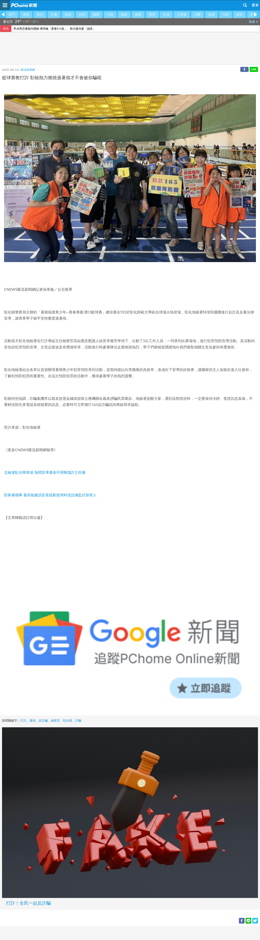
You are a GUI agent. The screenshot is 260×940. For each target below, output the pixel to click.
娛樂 (138, 14)
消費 (197, 14)
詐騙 (78, 720)
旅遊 (211, 14)
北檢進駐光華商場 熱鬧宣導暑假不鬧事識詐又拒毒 (45, 473)
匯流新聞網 (28, 70)
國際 (96, 14)
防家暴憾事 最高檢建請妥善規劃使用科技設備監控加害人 (50, 495)
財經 (68, 14)
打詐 (23, 720)
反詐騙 (43, 720)
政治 (40, 14)
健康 (124, 14)
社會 (54, 14)
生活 (166, 14)
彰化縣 (67, 720)
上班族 (182, 14)
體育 (152, 14)
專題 (26, 14)
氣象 (253, 21)
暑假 (32, 720)
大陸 (110, 14)
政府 (239, 14)
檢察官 (55, 720)
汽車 (225, 14)
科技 (82, 14)
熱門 (12, 14)
